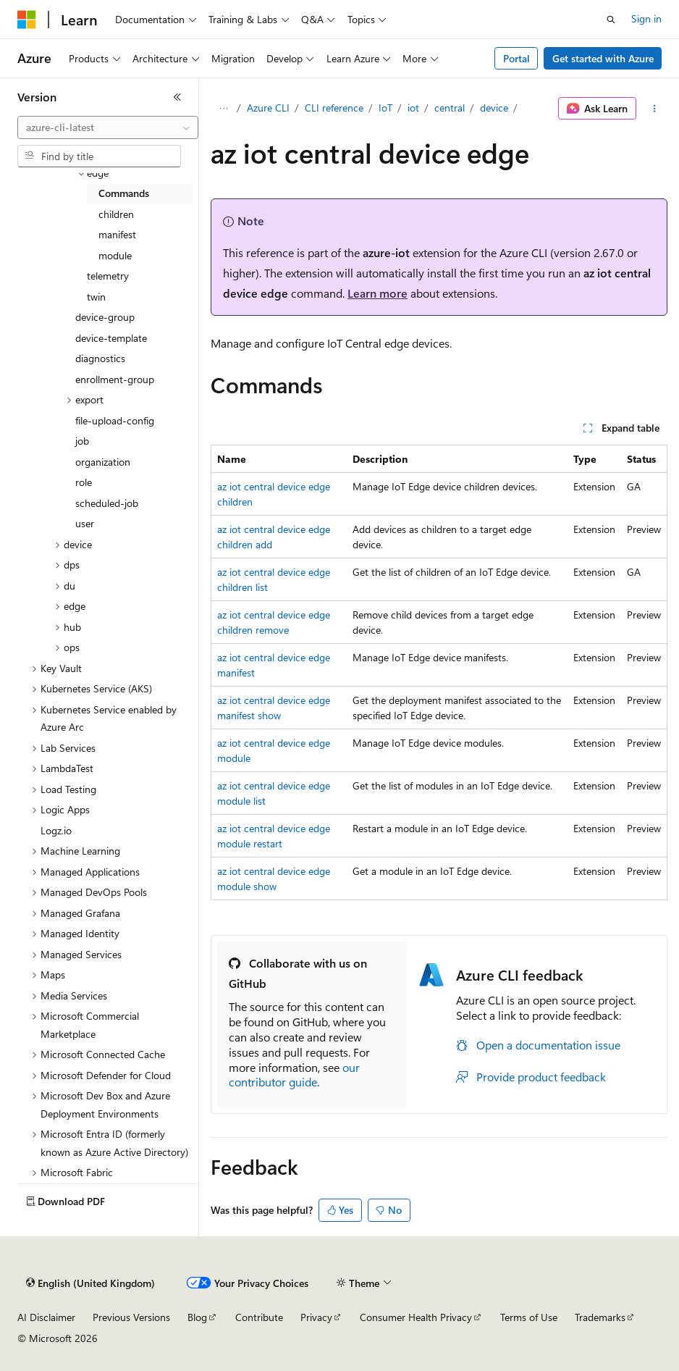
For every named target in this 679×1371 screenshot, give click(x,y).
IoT (385, 107)
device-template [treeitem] (111, 338)
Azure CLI (268, 107)
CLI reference (334, 107)
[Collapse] (177, 97)
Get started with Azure (603, 58)
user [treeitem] (84, 523)
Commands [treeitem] (123, 193)
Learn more (377, 293)
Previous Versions (131, 1317)
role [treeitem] (83, 482)
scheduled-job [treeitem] (106, 503)
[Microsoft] (26, 19)
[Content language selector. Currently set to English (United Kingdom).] (90, 1283)
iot (413, 107)
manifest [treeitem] (117, 234)
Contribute (259, 1317)
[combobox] (107, 127)
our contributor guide (294, 1075)
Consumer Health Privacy (416, 1317)
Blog (197, 1317)
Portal (516, 58)
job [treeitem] (82, 441)
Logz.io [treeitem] (56, 830)
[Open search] (610, 20)
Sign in (646, 18)
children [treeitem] (116, 214)
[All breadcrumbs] (223, 108)
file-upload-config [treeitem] (114, 420)
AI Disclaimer (46, 1317)
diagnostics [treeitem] (100, 358)
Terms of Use (528, 1317)
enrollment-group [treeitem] (114, 379)
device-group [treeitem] (105, 317)
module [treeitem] (115, 255)
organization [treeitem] (102, 462)
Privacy (316, 1317)
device (494, 107)
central (449, 107)
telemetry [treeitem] (108, 275)
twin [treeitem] (96, 296)
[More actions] (654, 108)
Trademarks (600, 1317)
